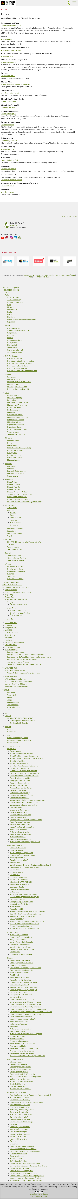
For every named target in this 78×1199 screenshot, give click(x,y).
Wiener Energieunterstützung (21, 926)
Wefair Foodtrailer (17, 1039)
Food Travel (14, 975)
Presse (39, 277)
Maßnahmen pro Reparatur (20, 1079)
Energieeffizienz (11, 628)
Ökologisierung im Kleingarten (21, 902)
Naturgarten (12, 453)
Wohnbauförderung (14, 352)
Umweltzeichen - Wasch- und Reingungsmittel (27, 1176)
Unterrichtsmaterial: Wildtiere (21, 1017)
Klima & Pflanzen (13, 489)
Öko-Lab (13, 1141)
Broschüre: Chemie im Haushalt (21, 754)
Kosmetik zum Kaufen (15, 474)
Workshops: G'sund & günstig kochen (24, 1048)
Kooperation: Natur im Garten (21, 788)
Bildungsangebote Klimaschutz (21, 963)
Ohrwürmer (14, 525)
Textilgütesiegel (13, 544)
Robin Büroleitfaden (17, 1156)
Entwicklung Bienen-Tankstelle (21, 970)
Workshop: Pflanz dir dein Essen (22, 1053)
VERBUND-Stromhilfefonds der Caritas (24, 924)
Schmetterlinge (15, 522)
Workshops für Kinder (18, 1046)
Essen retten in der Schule (19, 973)
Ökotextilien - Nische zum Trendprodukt (25, 1151)
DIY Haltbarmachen (14, 359)
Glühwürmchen (15, 518)
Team (7, 713)
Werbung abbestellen (15, 579)
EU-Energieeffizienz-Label (17, 387)
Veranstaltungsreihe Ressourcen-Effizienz (25, 1178)
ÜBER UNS (6, 690)
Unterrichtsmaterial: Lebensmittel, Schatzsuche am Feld (31, 1012)
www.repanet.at (7, 39)
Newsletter (11, 732)
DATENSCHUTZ (47, 275)
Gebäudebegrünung (14, 340)
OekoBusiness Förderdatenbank (22, 1146)
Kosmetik (8, 464)
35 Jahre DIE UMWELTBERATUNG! (20, 718)
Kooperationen (13, 702)
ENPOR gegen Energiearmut (20, 1069)
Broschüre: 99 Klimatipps (19, 768)
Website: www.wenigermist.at (21, 1029)
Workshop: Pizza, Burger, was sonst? (23, 1044)
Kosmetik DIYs (12, 469)
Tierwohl (8, 553)
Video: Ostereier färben (18, 829)
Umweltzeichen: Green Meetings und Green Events (28, 1166)
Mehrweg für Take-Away (19, 1129)
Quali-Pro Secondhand (18, 1154)
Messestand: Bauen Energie (20, 810)
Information (11, 749)
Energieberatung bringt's (19, 860)
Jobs (34, 277)
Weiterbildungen (11, 650)
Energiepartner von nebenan (20, 947)
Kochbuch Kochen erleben (19, 783)
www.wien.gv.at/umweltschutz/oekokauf (16, 84)
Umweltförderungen (12, 647)
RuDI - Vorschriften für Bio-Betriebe (23, 1149)
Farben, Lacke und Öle (15, 566)
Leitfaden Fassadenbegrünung (21, 795)
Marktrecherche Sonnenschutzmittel (23, 805)
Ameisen (13, 513)
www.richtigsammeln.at (10, 141)
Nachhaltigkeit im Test (9, 160)
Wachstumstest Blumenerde (20, 1089)
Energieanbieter (13, 384)
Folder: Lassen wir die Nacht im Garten (24, 776)
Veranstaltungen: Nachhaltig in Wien (23, 1019)
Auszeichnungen (13, 707)
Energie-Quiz (15, 870)
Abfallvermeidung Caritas (19, 1097)
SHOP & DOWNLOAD (10, 582)
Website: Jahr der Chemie (19, 832)
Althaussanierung (14, 328)
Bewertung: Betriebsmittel (20, 1107)
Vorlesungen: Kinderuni (18, 1024)
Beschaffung (10, 597)
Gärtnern (8, 438)
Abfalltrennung (13, 297)
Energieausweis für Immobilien (19, 382)
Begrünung (9, 595)
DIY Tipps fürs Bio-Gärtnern (17, 366)
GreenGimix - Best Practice (20, 613)
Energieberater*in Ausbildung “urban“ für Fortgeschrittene (29, 657)
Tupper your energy (17, 919)
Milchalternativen (14, 422)
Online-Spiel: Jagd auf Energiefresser (23, 982)
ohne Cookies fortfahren (39, 1194)
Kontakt (46, 277)
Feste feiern (11, 400)
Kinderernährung (13, 410)
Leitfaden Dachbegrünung (20, 793)
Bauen (7, 326)
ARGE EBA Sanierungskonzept (21, 853)
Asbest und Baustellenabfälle (18, 330)
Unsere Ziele (12, 695)
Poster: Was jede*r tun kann (20, 822)
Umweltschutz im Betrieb (16, 1092)
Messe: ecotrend (16, 807)
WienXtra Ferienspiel (17, 1036)
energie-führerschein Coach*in (21, 942)
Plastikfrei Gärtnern (14, 458)
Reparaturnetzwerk (17, 907)
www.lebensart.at (7, 192)
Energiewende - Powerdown (20, 1119)
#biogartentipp (13, 440)
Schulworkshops (11, 677)
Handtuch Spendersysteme (20, 1127)
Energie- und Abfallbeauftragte (21, 1122)
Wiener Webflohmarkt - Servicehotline (24, 929)
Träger (9, 700)
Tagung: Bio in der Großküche (21, 995)
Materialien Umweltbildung (15, 670)
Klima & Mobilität (13, 487)
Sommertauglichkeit (15, 350)
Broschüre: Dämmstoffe (19, 763)
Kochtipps (11, 412)
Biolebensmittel (13, 395)
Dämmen (10, 335)
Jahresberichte (12, 705)
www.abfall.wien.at (8, 56)
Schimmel (11, 576)
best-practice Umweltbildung (16, 684)
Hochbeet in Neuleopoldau (20, 877)
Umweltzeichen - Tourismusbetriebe (23, 1173)
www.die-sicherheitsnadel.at (11, 180)
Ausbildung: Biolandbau (19, 935)
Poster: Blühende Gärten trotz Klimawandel (26, 820)
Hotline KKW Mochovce (19, 880)
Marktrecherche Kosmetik (19, 798)
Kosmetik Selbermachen (16, 471)
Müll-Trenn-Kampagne (18, 1132)
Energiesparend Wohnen (19, 1072)
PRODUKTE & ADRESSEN (12, 585)
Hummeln (13, 520)
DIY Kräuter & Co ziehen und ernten (20, 361)
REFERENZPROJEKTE (13, 746)
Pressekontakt (12, 743)
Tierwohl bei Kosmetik (15, 560)
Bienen (12, 515)
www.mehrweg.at (7, 149)
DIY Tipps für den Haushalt (17, 368)
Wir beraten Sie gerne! (10, 288)
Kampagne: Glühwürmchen (20, 781)
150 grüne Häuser (16, 850)
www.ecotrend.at (7, 186)
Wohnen (8, 564)
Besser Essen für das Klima (20, 1105)
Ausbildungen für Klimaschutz (18, 499)
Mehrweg (11, 307)
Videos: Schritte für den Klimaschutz (20, 494)
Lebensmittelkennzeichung (17, 417)
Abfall (7, 295)
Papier (9, 312)
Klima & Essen (12, 482)
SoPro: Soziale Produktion (19, 1161)
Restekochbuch (16, 1159)
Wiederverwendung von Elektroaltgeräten (26, 1181)
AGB (30, 277)
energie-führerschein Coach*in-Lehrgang (22, 659)
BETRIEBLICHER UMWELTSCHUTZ (15, 587)
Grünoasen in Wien (17, 872)
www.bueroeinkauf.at (9, 108)
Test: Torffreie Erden (17, 1086)
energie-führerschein (17, 940)
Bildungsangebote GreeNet (20, 960)
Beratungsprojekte (14, 845)
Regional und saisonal (15, 425)
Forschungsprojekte (15, 1059)
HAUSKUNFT (15, 875)
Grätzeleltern (15, 952)
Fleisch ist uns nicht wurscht (17, 403)
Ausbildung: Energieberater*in (21, 937)
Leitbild (10, 697)
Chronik (8, 716)
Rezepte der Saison (14, 427)
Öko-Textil (11, 619)
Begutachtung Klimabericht (20, 1064)
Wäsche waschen (13, 547)
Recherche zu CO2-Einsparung (21, 1081)
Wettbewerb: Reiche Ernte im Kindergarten (26, 1034)
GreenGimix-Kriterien (18, 611)
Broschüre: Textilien (17, 761)
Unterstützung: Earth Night (20, 904)
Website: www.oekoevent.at (20, 834)
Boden (9, 443)
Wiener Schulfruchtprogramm (21, 1041)
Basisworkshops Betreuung (20, 1100)
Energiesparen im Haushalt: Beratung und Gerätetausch (30, 865)
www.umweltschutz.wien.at (11, 50)
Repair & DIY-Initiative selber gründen (21, 319)
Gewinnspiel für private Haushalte (22, 721)
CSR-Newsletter (11, 623)
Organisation (10, 692)
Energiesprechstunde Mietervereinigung (25, 867)
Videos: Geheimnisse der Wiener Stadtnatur (23, 673)
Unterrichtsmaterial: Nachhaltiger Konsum (25, 1007)
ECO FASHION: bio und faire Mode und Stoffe (24, 542)
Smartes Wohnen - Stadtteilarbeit (22, 916)
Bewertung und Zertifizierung (16, 600)
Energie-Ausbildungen (15, 652)
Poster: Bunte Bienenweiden (20, 815)
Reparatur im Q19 (16, 909)
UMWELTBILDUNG (9, 668)
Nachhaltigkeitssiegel (18, 1137)
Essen (5, 10)
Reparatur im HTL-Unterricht (20, 980)
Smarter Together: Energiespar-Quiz (23, 990)
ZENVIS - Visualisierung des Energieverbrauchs (27, 1056)
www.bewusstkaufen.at (10, 93)
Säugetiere (11, 531)
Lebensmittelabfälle (15, 415)
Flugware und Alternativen (17, 405)
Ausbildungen (12, 932)
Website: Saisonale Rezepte (20, 839)
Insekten (10, 510)
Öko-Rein (10, 602)
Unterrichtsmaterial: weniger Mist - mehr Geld (27, 1014)
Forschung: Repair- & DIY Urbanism (23, 1074)
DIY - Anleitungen (11, 356)
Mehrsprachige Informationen (16, 686)
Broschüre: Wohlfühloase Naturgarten (24, 766)
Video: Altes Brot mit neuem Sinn (22, 827)
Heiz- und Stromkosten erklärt (18, 389)
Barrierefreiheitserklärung (64, 275)
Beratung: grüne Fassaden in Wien (22, 855)
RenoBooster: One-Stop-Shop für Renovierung (27, 911)
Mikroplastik (12, 310)
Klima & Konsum (13, 485)
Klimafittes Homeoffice (16, 571)
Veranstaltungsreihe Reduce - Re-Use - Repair (27, 921)
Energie (8, 374)
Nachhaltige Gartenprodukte (20, 1134)
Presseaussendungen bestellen (19, 740)
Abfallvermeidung (14, 300)
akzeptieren (39, 1191)
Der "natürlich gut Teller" (19, 1117)
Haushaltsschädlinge (15, 569)
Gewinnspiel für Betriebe (19, 723)
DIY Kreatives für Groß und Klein (19, 363)
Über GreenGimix (16, 615)
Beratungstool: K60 (17, 858)
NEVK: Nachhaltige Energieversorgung (24, 897)
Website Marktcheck (17, 837)
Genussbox (14, 1124)
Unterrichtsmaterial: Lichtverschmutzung (25, 1002)
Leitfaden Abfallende (18, 790)
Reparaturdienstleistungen (15, 642)
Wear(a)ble (14, 1026)
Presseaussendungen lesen (17, 738)
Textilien (8, 540)
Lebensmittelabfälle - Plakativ (21, 889)
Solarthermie (12, 348)
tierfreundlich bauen (14, 533)
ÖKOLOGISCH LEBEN (10, 290)
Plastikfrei (11, 317)
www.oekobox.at (7, 125)
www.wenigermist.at (8, 62)
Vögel (9, 536)
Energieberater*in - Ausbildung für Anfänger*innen (26, 655)
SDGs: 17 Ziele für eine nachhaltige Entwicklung (25, 502)
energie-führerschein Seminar (18, 662)
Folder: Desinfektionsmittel (20, 778)
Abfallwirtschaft (11, 590)
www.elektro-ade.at (8, 169)
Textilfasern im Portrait (15, 549)
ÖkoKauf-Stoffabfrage (18, 604)
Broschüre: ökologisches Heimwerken (24, 756)
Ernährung (9, 625)
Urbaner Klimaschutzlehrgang (21, 954)
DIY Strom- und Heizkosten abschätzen (22, 371)
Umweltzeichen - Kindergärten (21, 1171)
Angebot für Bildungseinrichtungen (18, 592)
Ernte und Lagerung (14, 398)
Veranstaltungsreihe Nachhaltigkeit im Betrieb (24, 664)
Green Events (10, 635)
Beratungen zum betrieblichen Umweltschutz (27, 1102)
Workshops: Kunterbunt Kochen (22, 1051)
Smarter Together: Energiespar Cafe (23, 987)
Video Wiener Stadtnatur (19, 1022)
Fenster (10, 338)
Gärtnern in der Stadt (15, 450)
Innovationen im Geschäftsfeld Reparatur (25, 1077)
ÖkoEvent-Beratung (17, 899)
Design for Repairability (18, 965)
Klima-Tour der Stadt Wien (19, 978)
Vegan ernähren (13, 432)
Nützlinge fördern (14, 455)
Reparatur (11, 322)
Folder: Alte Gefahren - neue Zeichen (23, 771)
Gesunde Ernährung (14, 407)
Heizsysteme (12, 343)
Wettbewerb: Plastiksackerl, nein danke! (25, 842)
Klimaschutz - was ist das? (17, 497)
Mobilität (8, 630)
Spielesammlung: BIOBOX (19, 985)
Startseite (28, 275)
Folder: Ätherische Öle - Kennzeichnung (24, 773)
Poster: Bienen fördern (18, 812)
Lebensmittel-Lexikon (15, 420)
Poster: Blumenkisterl (18, 817)
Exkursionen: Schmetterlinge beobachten (25, 968)
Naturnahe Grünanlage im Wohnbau (23, 894)
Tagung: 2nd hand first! (18, 992)
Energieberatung (13, 379)
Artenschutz (12, 508)
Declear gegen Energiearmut (20, 1067)
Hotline (10, 729)
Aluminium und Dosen (15, 302)
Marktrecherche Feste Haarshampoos (24, 803)
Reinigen (10, 574)
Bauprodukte (12, 333)
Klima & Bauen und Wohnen (17, 492)
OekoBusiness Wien (12, 633)
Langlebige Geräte (17, 887)
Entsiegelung (12, 445)
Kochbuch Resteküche (18, 785)
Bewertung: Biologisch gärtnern (22, 1110)
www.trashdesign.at (8, 114)
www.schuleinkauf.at (9, 101)
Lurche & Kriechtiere (15, 529)
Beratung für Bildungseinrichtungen (18, 681)
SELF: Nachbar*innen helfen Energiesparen (26, 914)
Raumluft (8, 637)
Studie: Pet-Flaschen (17, 1084)
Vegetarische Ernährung (16, 434)
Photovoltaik (12, 345)
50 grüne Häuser (16, 1062)
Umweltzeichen (11, 645)
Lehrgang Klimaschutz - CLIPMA (22, 949)
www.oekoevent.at (8, 76)
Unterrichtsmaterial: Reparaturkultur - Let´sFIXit (28, 1009)
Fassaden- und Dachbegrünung (19, 448)
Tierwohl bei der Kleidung (16, 558)
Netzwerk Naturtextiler (18, 1139)
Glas (9, 305)
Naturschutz (9, 505)
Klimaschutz (9, 480)
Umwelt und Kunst (16, 997)
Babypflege (11, 466)
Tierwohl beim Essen (15, 555)
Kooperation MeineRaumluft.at (21, 885)
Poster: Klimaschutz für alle (20, 825)
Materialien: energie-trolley (20, 944)
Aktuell (7, 292)
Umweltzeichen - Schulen (19, 1168)
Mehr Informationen (39, 1196)
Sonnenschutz (12, 476)
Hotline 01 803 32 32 (18, 848)
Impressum (36, 275)
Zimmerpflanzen (13, 460)
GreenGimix (11, 608)
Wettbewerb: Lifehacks (18, 1031)
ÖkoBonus (14, 1144)
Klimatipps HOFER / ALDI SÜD (21, 882)
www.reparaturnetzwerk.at (11, 26)
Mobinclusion (15, 892)
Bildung (10, 958)
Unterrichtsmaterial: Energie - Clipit (23, 1000)
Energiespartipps (13, 377)
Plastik (9, 314)
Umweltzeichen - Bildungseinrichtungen (25, 1163)
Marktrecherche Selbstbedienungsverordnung (27, 800)
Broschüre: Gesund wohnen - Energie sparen (26, 759)
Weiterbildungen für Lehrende (16, 679)
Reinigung (8, 640)
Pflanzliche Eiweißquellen (17, 429)
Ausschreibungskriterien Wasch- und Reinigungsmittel (30, 1095)
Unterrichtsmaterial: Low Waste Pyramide (25, 1004)
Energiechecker (16, 863)
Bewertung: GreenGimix (19, 1112)
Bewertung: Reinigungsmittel (21, 1115)
